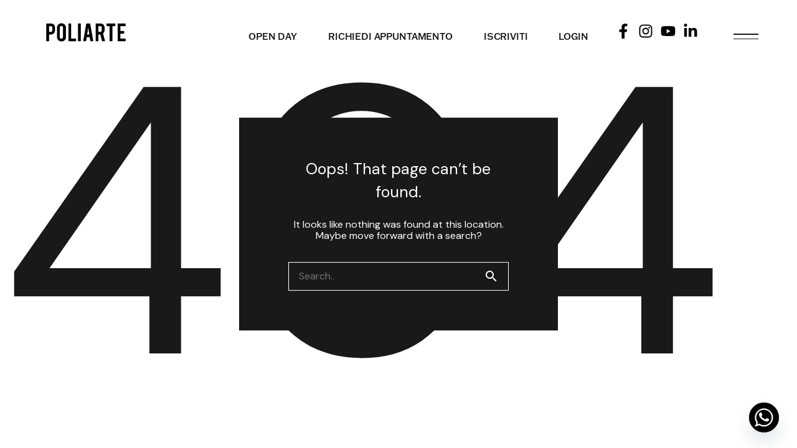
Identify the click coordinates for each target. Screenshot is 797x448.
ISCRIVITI (506, 36)
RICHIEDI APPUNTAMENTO (390, 36)
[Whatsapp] (764, 417)
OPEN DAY (272, 36)
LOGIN (573, 36)
